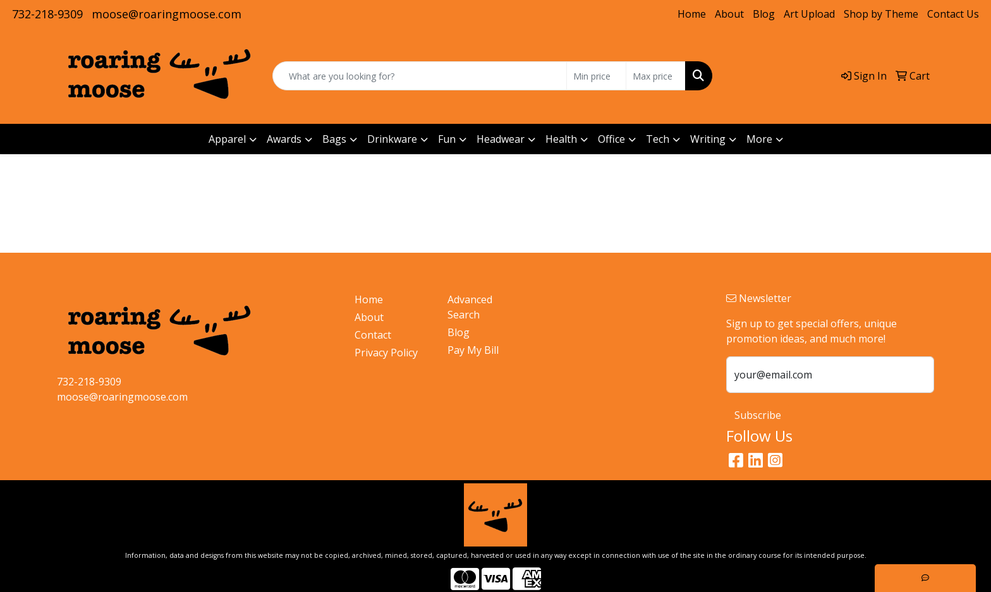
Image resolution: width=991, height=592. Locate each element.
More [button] (759, 139)
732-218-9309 (47, 13)
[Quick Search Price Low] (596, 75)
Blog (764, 14)
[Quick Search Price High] (656, 75)
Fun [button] (447, 139)
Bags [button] (334, 139)
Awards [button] (284, 139)
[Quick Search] (419, 75)
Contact (373, 335)
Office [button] (611, 139)
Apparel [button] (227, 139)
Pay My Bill (473, 350)
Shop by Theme (881, 14)
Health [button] (561, 139)
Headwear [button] (501, 139)
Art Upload (809, 14)
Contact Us (953, 14)
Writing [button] (708, 139)
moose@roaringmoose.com (166, 13)
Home (692, 14)
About (729, 14)
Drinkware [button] (392, 139)
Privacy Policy (386, 352)
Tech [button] (657, 139)
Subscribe (757, 415)
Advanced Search (469, 307)
